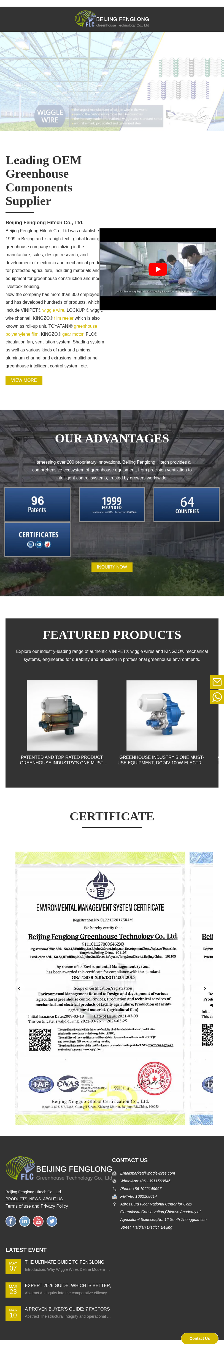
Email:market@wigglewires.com (147, 1173)
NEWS (35, 1199)
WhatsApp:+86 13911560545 (145, 1181)
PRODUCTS (16, 1199)
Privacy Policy (54, 1206)
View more (24, 380)
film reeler (63, 318)
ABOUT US (53, 1199)
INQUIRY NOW (112, 567)
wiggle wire (53, 310)
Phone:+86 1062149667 (141, 1188)
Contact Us (200, 1338)
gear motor (72, 334)
